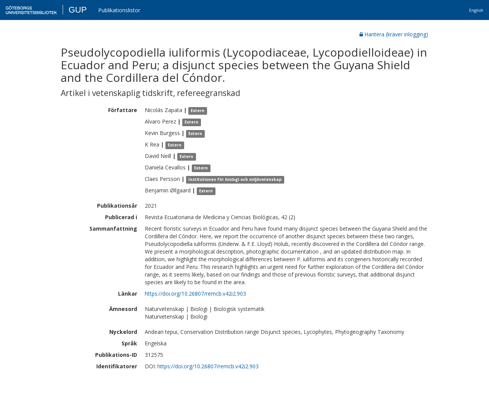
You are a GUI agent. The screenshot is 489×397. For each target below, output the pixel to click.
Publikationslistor (119, 10)
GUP (77, 10)
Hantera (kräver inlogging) (393, 34)
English (476, 10)
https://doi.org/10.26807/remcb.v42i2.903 (195, 293)
